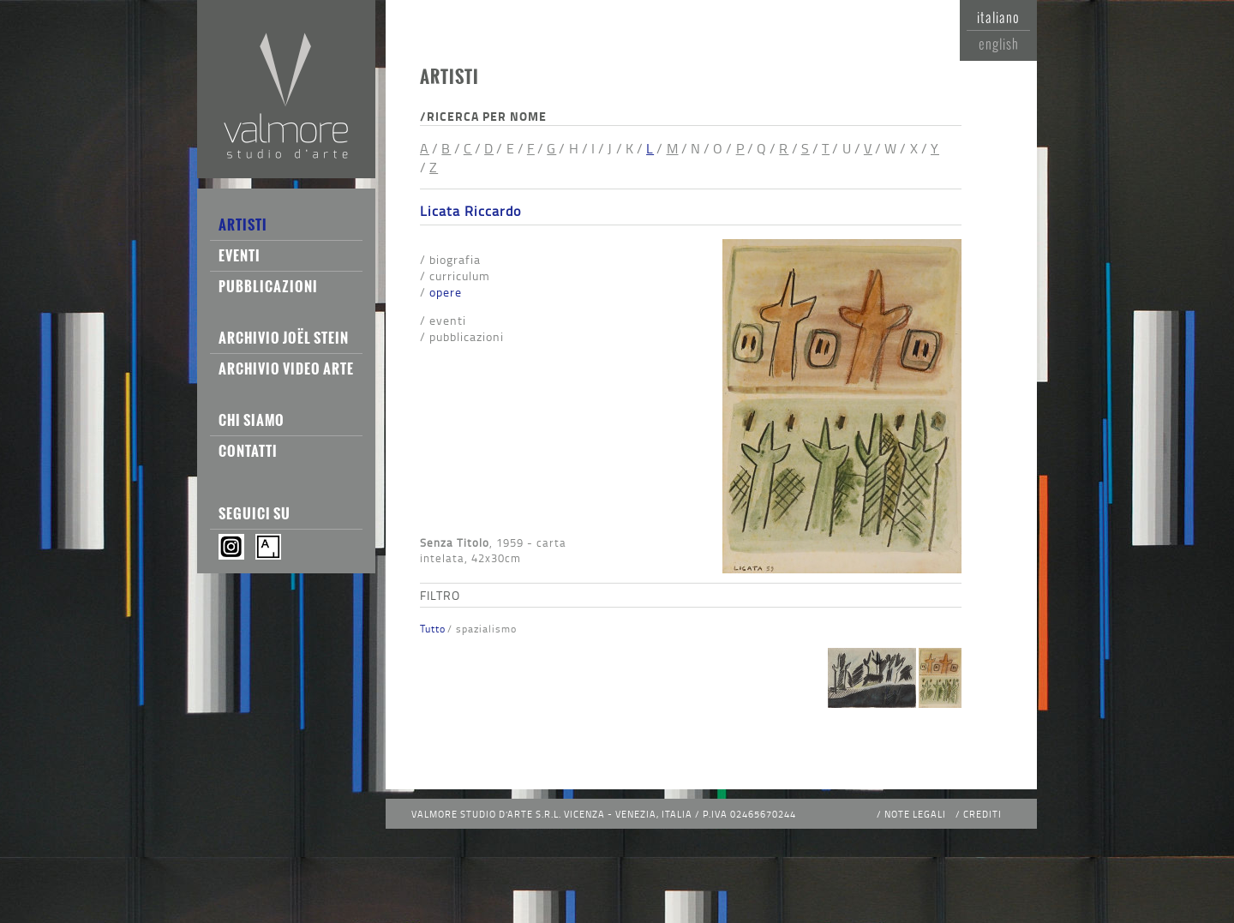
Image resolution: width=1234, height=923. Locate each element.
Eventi (240, 255)
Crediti (982, 813)
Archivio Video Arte (286, 368)
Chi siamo (252, 420)
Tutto (433, 628)
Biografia (455, 259)
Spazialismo (486, 628)
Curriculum (459, 275)
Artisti (243, 224)
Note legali (915, 813)
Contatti (248, 451)
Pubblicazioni (268, 286)
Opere (445, 292)
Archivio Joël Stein (284, 337)
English (999, 43)
